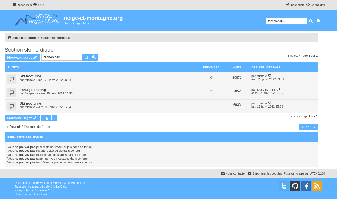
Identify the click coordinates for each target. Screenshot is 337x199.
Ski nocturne (30, 76)
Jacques (30, 93)
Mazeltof (42, 190)
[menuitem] (38, 5)
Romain (262, 103)
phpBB (37, 182)
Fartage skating (33, 90)
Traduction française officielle (32, 186)
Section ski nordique (29, 50)
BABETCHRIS (266, 89)
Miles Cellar (60, 186)
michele (30, 79)
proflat (25, 190)
